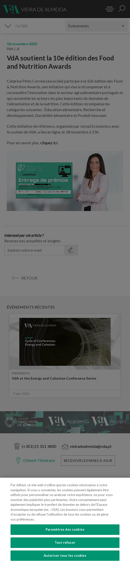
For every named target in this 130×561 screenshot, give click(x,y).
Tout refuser (65, 547)
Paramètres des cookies (65, 534)
